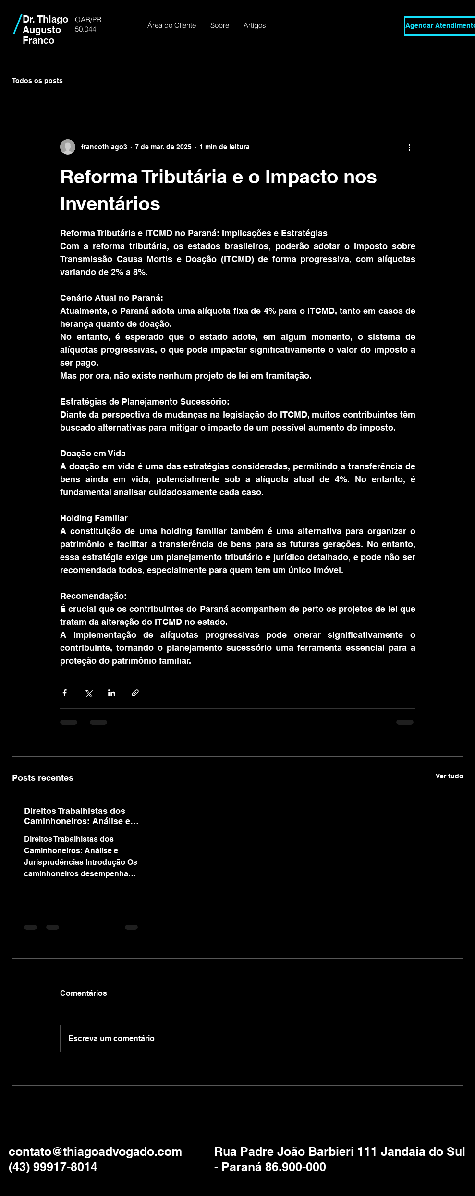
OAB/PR (88, 19)
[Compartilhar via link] (135, 692)
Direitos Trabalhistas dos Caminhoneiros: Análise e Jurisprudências (77, 816)
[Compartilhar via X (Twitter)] (88, 692)
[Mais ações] (409, 147)
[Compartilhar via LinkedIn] (111, 692)
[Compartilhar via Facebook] (64, 692)
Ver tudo (449, 776)
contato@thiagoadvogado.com (95, 1151)
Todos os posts (37, 80)
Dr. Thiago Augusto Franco (45, 29)
